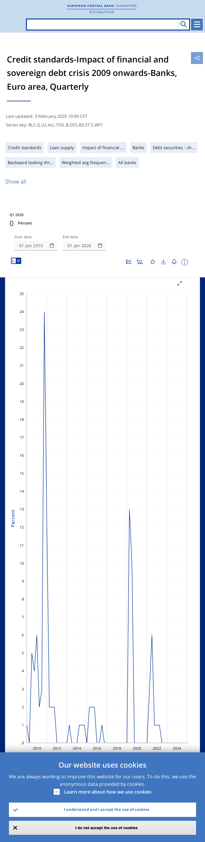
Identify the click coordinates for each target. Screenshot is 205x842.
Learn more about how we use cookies (108, 791)
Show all (16, 181)
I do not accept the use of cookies (106, 828)
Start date (23, 237)
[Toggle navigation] (197, 24)
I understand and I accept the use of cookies (106, 809)
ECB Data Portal (102, 12)
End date (70, 237)
